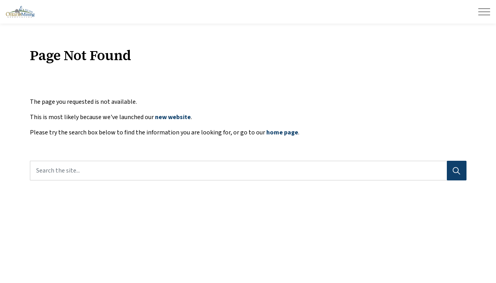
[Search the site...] (248, 170)
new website (173, 117)
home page (282, 132)
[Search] (456, 170)
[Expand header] (484, 12)
